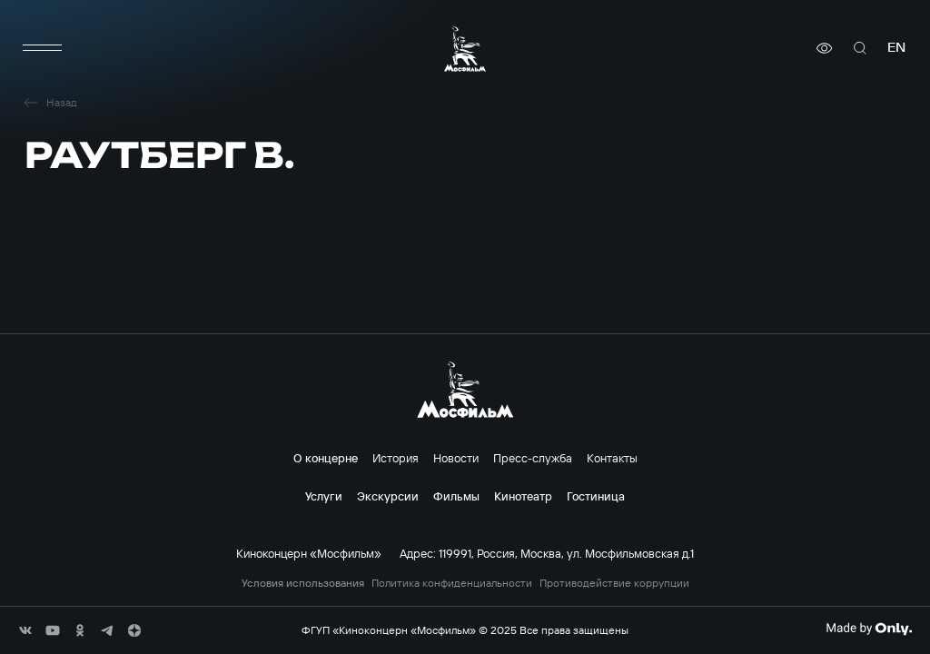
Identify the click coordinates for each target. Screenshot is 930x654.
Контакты (612, 458)
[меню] (43, 48)
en (896, 47)
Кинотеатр (523, 496)
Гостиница (596, 496)
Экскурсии (388, 496)
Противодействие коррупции (614, 583)
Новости (456, 458)
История (395, 458)
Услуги (323, 496)
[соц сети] (25, 630)
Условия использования (303, 583)
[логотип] (465, 48)
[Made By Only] (869, 628)
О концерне (325, 458)
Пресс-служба (532, 458)
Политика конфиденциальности (451, 583)
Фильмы (456, 496)
